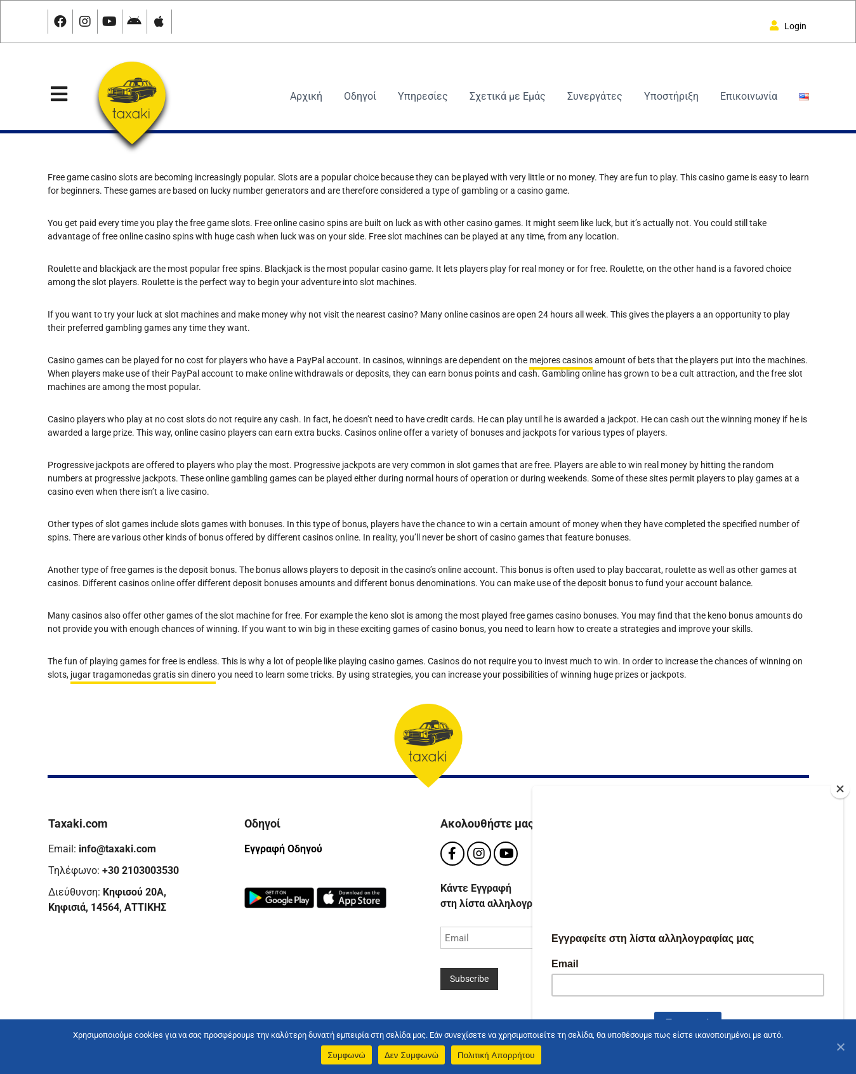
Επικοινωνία (748, 96)
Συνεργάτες (594, 96)
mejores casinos (561, 360)
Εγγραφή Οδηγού (283, 849)
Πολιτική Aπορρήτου (496, 1055)
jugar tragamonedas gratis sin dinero (143, 674)
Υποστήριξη (671, 96)
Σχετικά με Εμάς (508, 96)
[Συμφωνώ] (840, 1046)
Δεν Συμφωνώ (411, 1055)
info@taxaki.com (117, 849)
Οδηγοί (360, 96)
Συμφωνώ (346, 1055)
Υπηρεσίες (423, 96)
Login (788, 26)
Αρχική (306, 96)
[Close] (840, 783)
